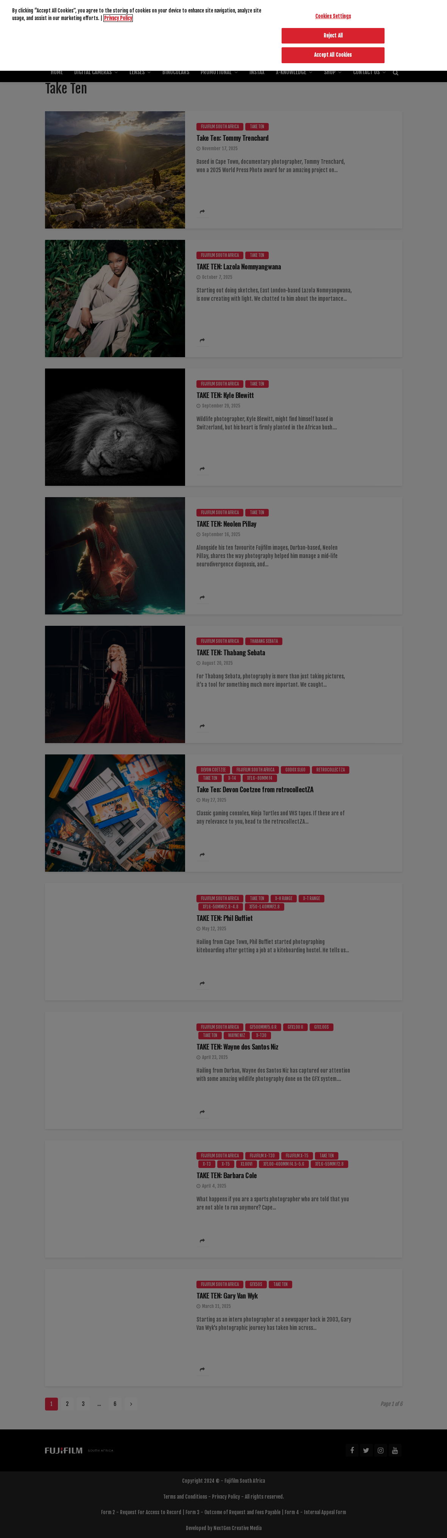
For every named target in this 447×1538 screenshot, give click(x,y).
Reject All (333, 20)
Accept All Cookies (333, 40)
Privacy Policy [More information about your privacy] (118, 3)
